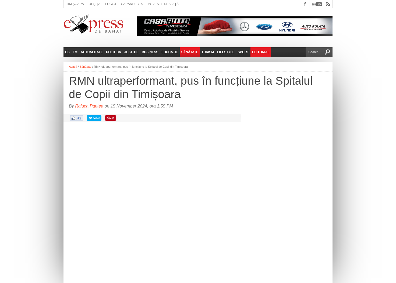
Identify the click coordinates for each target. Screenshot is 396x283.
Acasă (73, 66)
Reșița (94, 4)
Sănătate (190, 52)
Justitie (131, 52)
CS (67, 52)
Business (150, 52)
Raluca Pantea (89, 106)
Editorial (260, 52)
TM (75, 52)
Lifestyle (226, 52)
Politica (113, 52)
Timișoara (75, 4)
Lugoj (110, 4)
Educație (169, 52)
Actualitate (92, 52)
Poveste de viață (163, 4)
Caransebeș (132, 4)
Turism (207, 52)
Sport (243, 52)
